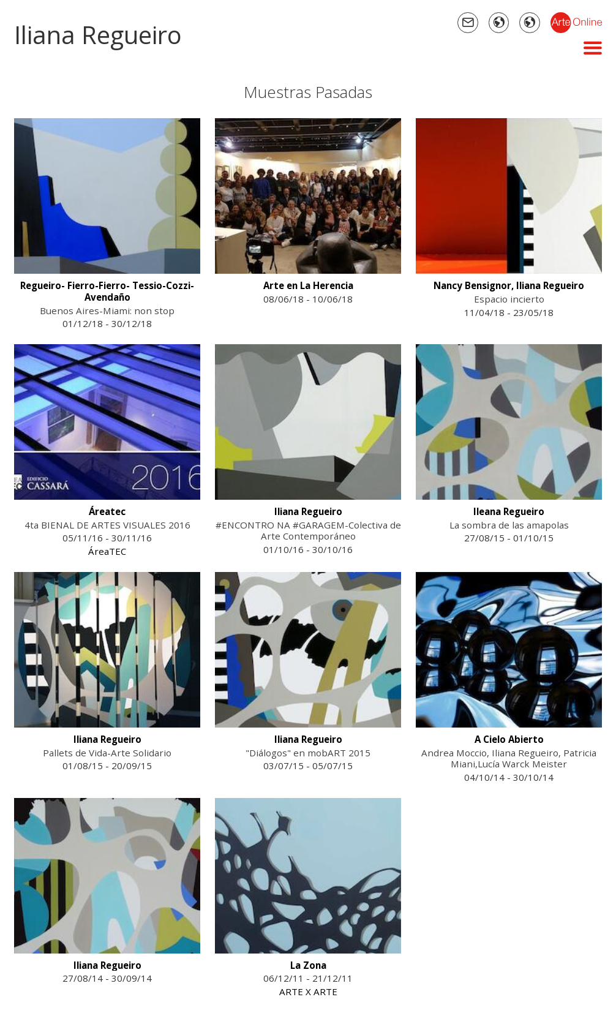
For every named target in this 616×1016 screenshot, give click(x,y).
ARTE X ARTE (308, 991)
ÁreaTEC (107, 551)
